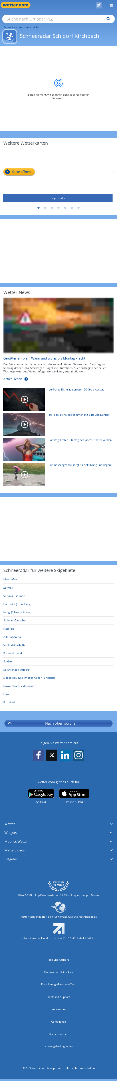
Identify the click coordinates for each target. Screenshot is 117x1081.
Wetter (9, 824)
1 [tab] (38, 208)
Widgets (10, 832)
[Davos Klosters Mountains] (58, 686)
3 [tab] (52, 208)
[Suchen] (107, 19)
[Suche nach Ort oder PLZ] (58, 19)
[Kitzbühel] (58, 702)
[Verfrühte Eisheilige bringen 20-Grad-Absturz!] (57, 400)
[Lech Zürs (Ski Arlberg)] (58, 604)
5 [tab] (65, 208)
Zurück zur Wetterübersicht (20, 27)
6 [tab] (72, 208)
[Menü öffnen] (109, 5)
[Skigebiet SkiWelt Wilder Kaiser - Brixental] (58, 678)
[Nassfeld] (58, 629)
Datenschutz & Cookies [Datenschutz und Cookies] (58, 972)
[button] (58, 824)
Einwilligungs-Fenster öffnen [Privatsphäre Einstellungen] (58, 984)
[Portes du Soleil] (58, 653)
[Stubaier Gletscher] (58, 621)
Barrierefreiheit (58, 1034)
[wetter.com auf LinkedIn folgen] (65, 755)
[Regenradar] (58, 176)
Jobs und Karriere (58, 960)
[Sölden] (58, 662)
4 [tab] (58, 208)
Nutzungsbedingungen (58, 1046)
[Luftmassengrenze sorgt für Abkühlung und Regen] (57, 475)
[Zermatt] (58, 588)
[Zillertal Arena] (58, 637)
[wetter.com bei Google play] (41, 796)
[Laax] (58, 694)
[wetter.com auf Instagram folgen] (78, 755)
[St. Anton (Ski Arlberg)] (58, 670)
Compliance (58, 1021)
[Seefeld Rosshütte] (58, 645)
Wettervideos (14, 850)
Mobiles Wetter (16, 841)
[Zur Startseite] (18, 5)
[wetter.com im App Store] (74, 796)
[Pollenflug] (99, 5)
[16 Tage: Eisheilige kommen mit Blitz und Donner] (57, 425)
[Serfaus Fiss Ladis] (58, 596)
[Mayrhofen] (58, 579)
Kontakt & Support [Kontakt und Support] (58, 997)
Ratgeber (11, 859)
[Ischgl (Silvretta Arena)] (58, 612)
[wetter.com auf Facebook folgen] (38, 755)
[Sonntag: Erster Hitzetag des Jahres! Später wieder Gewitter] (57, 450)
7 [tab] (78, 208)
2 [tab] (45, 208)
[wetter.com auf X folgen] (51, 756)
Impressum (59, 1009)
